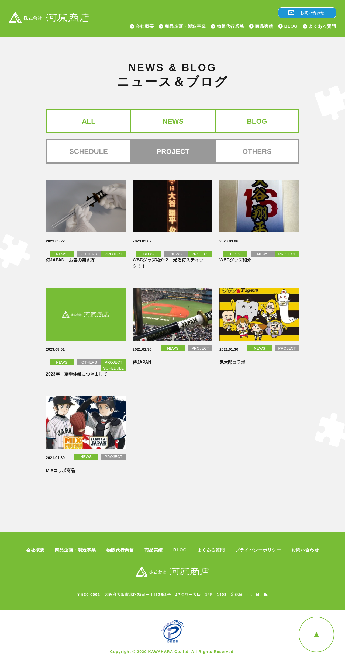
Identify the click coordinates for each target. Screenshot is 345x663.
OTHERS (256, 151)
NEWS (173, 121)
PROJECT (113, 254)
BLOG (291, 26)
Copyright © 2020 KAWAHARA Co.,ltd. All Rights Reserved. (172, 652)
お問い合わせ (312, 13)
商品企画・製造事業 (185, 26)
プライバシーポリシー (258, 550)
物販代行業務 (230, 26)
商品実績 (264, 26)
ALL (88, 121)
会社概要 (145, 26)
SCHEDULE (88, 151)
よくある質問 (322, 26)
